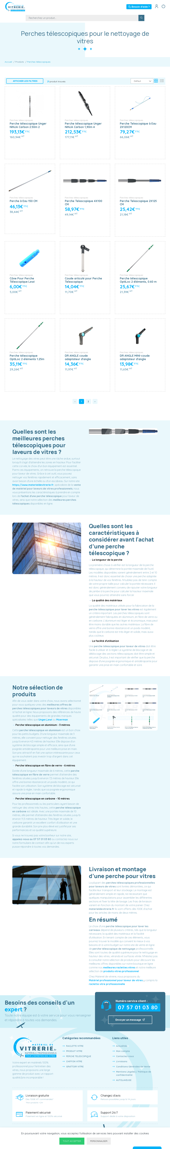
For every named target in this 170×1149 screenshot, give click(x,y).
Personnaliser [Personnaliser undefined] (98, 1141)
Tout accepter (72, 1141)
